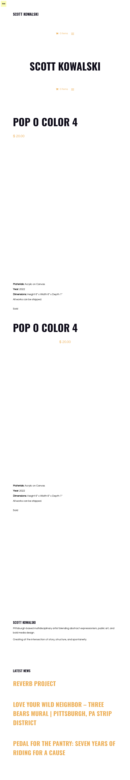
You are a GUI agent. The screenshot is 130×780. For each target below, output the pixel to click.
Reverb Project (34, 683)
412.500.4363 (28, 655)
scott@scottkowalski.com (35, 648)
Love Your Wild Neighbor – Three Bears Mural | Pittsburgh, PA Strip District (62, 713)
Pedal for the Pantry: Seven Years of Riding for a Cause (64, 748)
